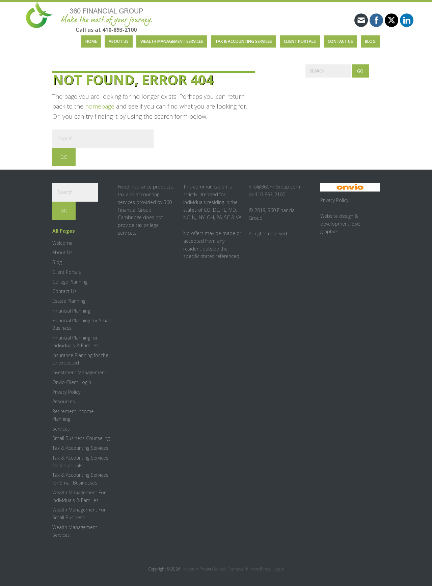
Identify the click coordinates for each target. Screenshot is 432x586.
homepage (99, 106)
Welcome (62, 243)
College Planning (69, 282)
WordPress (261, 569)
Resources (63, 401)
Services (61, 429)
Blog (57, 262)
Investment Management (79, 372)
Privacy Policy (66, 392)
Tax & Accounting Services (80, 448)
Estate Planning (68, 301)
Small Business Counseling (81, 438)
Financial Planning (71, 310)
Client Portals (66, 272)
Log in (279, 569)
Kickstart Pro (194, 569)
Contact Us (64, 291)
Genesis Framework (230, 569)
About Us (62, 252)
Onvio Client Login (71, 382)
